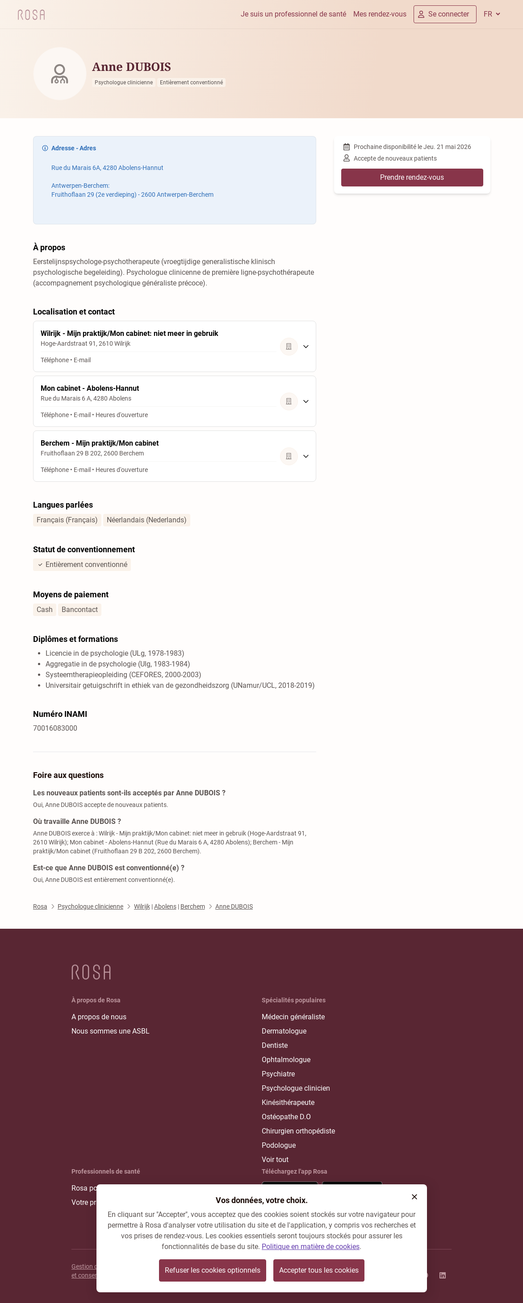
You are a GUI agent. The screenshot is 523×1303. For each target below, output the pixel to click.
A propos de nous (98, 1017)
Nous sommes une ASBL (110, 1031)
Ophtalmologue (286, 1059)
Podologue (279, 1145)
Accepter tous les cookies (319, 1270)
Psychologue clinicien (296, 1088)
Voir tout (275, 1159)
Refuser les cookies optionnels (212, 1270)
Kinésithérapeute (288, 1102)
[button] (414, 1196)
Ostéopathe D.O (286, 1117)
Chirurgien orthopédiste (298, 1131)
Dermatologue (284, 1031)
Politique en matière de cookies (311, 1246)
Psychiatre (278, 1074)
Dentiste (275, 1045)
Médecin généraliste (293, 1017)
